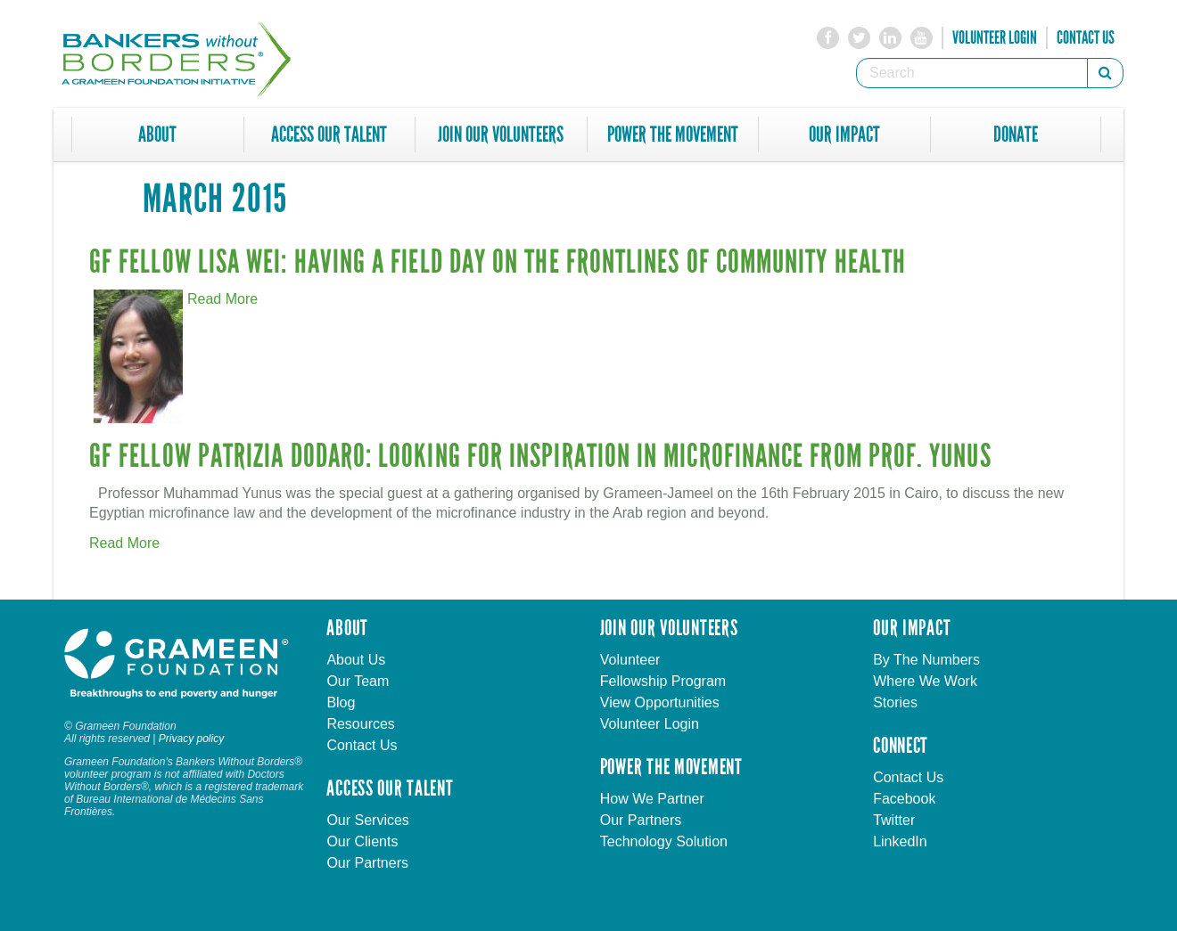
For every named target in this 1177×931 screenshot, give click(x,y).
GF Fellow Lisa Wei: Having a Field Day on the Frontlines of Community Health (497, 262)
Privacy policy (191, 738)
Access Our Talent (329, 134)
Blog (340, 702)
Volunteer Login (994, 37)
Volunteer (630, 659)
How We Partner (652, 798)
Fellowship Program (663, 681)
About (157, 134)
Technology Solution (664, 841)
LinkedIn (900, 841)
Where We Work (925, 681)
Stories (895, 702)
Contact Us (1086, 37)
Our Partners (367, 862)
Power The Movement (672, 134)
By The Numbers (926, 659)
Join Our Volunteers (501, 134)
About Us (355, 659)
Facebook (904, 798)
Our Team (357, 681)
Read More (222, 298)
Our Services (367, 820)
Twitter (894, 820)
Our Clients (362, 841)
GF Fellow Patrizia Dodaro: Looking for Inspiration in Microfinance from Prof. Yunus (540, 456)
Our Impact (844, 134)
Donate (1015, 134)
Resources (360, 723)
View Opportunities (660, 702)
